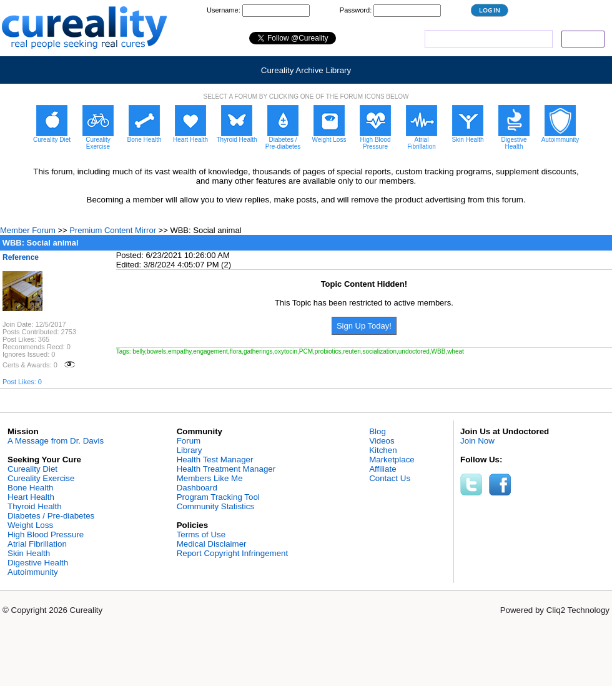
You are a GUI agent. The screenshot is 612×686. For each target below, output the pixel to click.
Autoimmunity (32, 572)
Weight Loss (30, 525)
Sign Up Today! (364, 326)
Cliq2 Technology (578, 610)
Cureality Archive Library (306, 70)
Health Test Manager (215, 459)
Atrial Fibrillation (37, 544)
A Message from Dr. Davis (55, 440)
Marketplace (392, 459)
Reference (20, 257)
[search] (487, 39)
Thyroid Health (34, 506)
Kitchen (383, 450)
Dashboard (197, 487)
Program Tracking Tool (218, 497)
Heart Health (30, 497)
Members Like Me (210, 478)
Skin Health (28, 553)
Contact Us (389, 478)
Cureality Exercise (40, 478)
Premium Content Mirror (112, 230)
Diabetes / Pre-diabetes (50, 515)
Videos (382, 440)
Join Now (477, 440)
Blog (377, 431)
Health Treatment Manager (226, 469)
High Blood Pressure (45, 534)
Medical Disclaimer (212, 544)
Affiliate (382, 469)
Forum (189, 440)
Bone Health (30, 487)
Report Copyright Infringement (233, 553)
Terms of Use (201, 534)
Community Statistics (215, 506)
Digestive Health (37, 562)
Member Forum (28, 230)
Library (189, 450)
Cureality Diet (32, 469)
